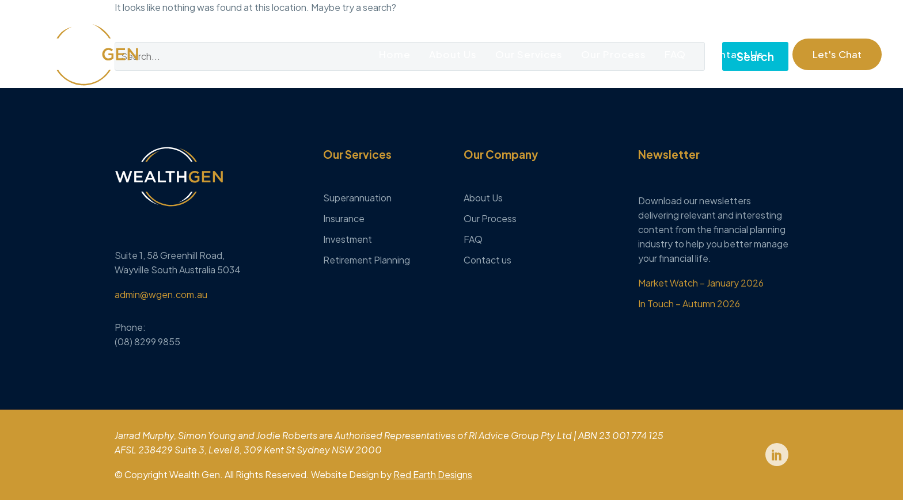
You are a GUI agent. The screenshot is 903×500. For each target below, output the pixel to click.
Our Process (613, 54)
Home (395, 54)
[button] (837, 54)
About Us (453, 54)
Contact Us (734, 54)
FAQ (675, 54)
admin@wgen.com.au (161, 294)
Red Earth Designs (432, 474)
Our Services (529, 54)
